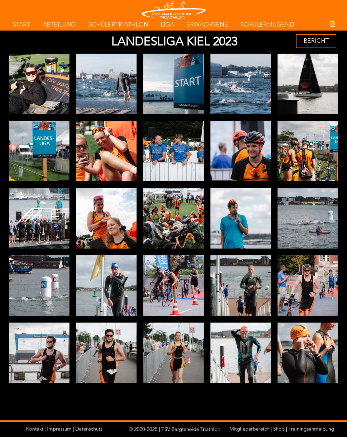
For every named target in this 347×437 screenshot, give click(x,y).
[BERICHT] (316, 41)
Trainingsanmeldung (311, 428)
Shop (279, 428)
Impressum (59, 428)
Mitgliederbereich (249, 428)
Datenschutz (88, 428)
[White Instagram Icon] (332, 24)
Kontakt (34, 428)
